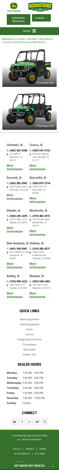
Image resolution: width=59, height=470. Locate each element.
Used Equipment (29, 324)
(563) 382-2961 (18, 183)
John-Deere (31, 39)
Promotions (29, 344)
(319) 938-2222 (18, 281)
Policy (17, 448)
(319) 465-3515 (41, 216)
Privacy (29, 448)
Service (29, 334)
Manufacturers (8, 39)
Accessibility (22, 453)
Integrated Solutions (29, 339)
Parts (29, 329)
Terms (42, 448)
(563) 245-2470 (18, 216)
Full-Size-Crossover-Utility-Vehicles (28, 42)
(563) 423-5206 (18, 150)
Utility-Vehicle (44, 39)
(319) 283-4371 (41, 248)
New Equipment (29, 319)
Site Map (40, 453)
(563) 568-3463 (41, 281)
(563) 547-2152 (41, 150)
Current (20, 39)
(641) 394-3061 (18, 248)
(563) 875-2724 (41, 183)
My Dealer (29, 349)
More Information (15, 167)
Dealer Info (29, 354)
